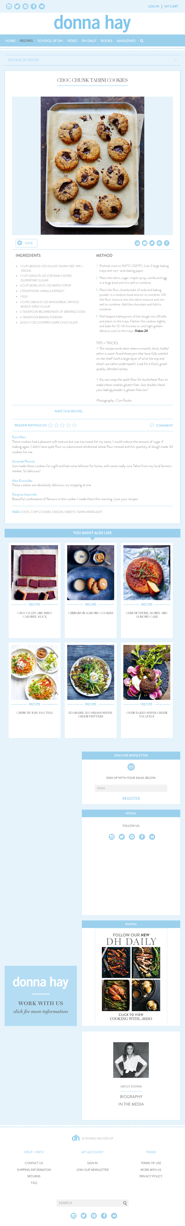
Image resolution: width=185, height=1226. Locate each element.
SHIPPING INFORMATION (34, 1170)
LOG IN (153, 6)
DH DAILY (89, 40)
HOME (10, 40)
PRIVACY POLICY (150, 1176)
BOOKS (106, 40)
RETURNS (33, 1176)
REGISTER (131, 799)
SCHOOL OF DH (50, 40)
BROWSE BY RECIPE (23, 60)
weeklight (94, 512)
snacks (58, 512)
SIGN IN (92, 1163)
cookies (45, 512)
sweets (70, 512)
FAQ (34, 1183)
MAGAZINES (126, 40)
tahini (81, 512)
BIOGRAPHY (131, 1097)
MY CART (171, 6)
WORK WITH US (150, 1170)
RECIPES (26, 40)
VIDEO (72, 40)
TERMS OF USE (151, 1163)
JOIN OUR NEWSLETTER (92, 1170)
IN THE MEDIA (131, 1104)
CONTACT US (34, 1163)
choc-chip (29, 512)
